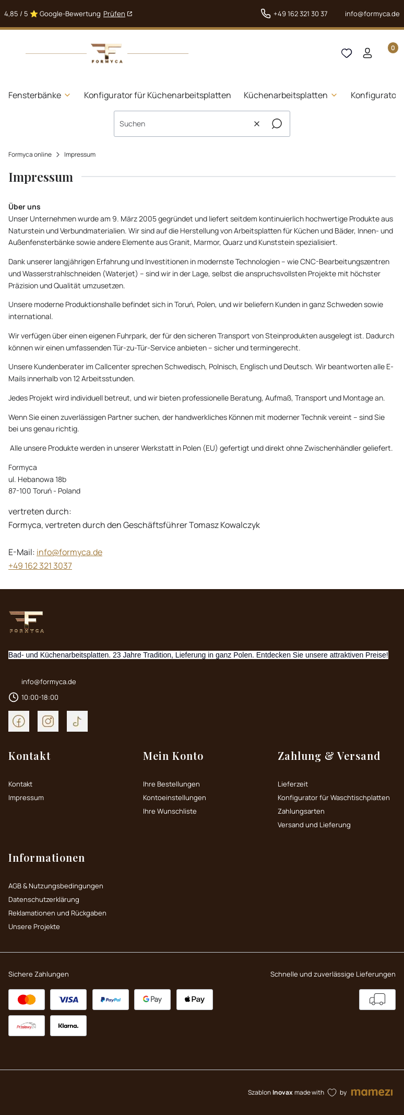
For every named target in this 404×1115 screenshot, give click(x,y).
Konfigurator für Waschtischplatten (334, 797)
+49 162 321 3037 (40, 565)
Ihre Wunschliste (170, 811)
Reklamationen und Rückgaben (57, 913)
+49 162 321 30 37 (301, 13)
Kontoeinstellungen (174, 797)
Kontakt (20, 784)
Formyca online (30, 154)
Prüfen (114, 13)
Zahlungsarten (301, 811)
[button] (276, 124)
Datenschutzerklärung (43, 899)
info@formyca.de (372, 13)
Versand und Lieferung (314, 824)
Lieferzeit (293, 784)
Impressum (26, 797)
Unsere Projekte (34, 926)
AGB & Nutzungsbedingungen (55, 885)
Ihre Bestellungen (171, 784)
